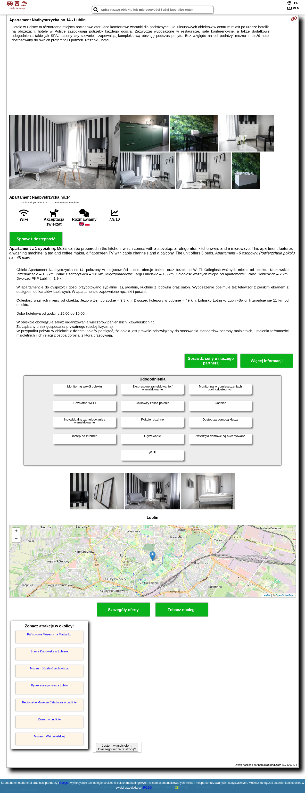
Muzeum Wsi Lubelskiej (49, 736)
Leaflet (267, 595)
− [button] (16, 538)
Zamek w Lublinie (49, 719)
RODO (147, 787)
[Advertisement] (152, 79)
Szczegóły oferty (123, 610)
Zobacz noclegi (182, 610)
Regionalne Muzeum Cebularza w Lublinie (49, 702)
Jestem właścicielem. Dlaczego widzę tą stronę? (117, 747)
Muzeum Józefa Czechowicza (49, 668)
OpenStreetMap (284, 595)
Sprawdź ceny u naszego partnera (211, 360)
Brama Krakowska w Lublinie (49, 651)
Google (64, 783)
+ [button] (16, 531)
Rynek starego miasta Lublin (49, 685)
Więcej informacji (266, 361)
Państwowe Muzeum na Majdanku (49, 634)
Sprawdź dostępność (35, 239)
